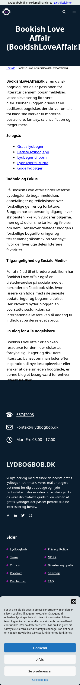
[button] (73, 601)
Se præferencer (40, 671)
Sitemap (54, 573)
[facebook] (8, 515)
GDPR (52, 557)
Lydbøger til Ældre (32, 162)
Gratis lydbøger (30, 146)
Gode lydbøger (29, 168)
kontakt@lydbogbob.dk (37, 427)
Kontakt (16, 573)
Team (14, 557)
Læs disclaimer (63, 2)
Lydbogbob (18, 549)
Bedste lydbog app (33, 151)
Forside (10, 68)
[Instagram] (30, 515)
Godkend (40, 648)
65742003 (25, 414)
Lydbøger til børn (32, 157)
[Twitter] (23, 515)
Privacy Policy (58, 549)
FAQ (51, 581)
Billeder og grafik (60, 565)
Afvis (40, 659)
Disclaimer (18, 581)
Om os (15, 565)
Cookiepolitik (40, 680)
